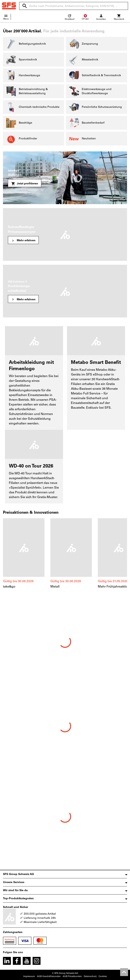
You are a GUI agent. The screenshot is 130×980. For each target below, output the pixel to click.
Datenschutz (90, 976)
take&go (9, 586)
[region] (65, 555)
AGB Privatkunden (72, 976)
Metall (54, 586)
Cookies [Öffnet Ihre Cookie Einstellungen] (103, 976)
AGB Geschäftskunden (49, 976)
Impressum (29, 976)
